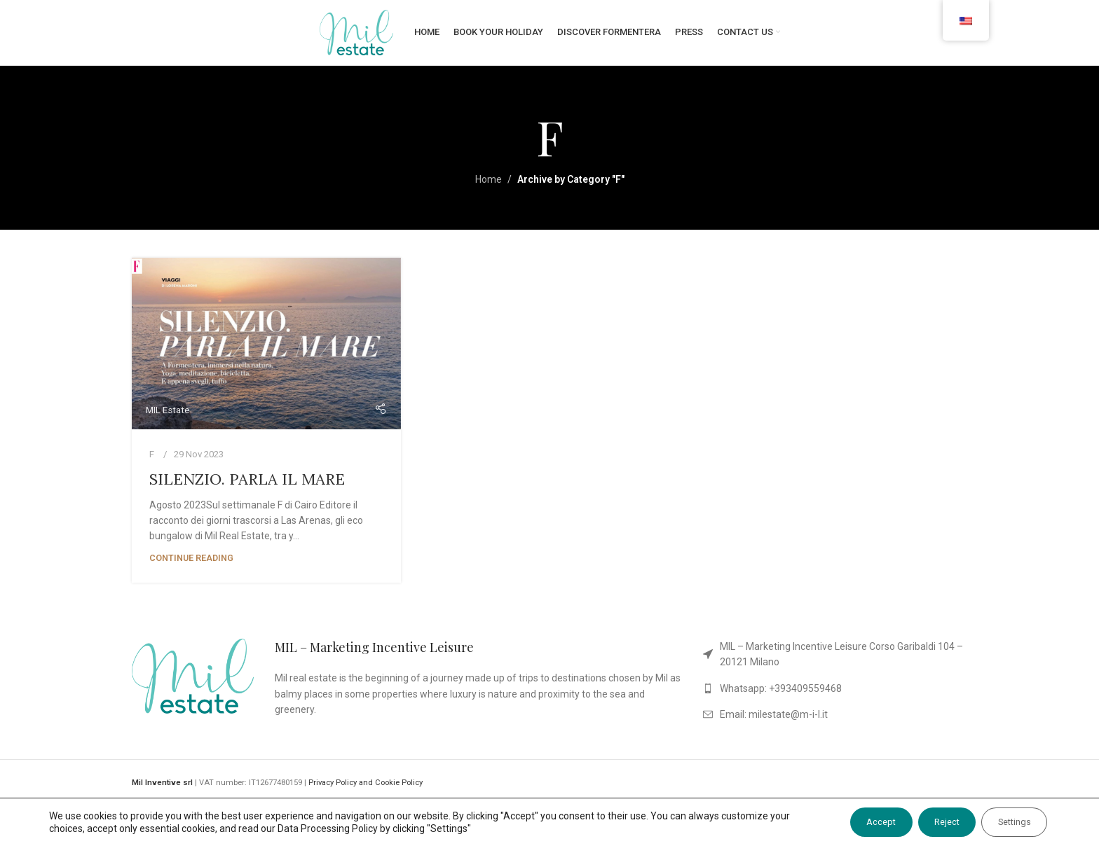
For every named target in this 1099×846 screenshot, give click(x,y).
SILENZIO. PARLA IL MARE (247, 491)
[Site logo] (356, 37)
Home (488, 191)
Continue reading (191, 569)
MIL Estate (167, 422)
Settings (1007, 822)
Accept (850, 822)
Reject (927, 822)
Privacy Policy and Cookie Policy (365, 795)
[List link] (835, 666)
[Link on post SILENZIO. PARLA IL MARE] (266, 355)
